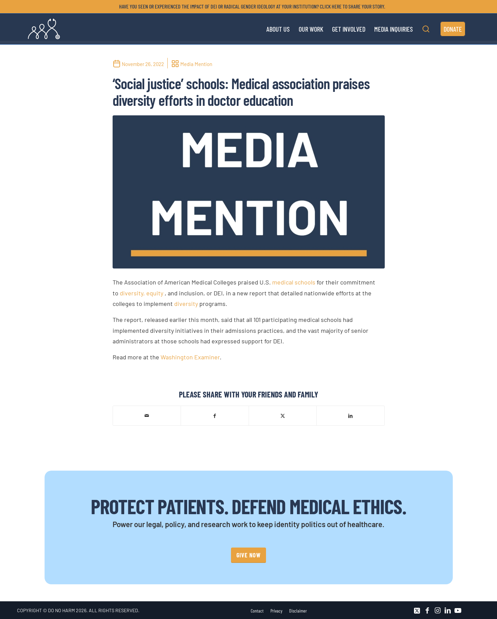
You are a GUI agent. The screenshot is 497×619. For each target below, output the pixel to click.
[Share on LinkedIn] (350, 415)
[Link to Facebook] (427, 610)
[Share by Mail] (147, 415)
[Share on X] (283, 415)
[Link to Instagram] (437, 610)
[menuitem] (250, 6)
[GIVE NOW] (248, 555)
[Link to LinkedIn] (448, 610)
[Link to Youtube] (458, 610)
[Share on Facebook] (215, 415)
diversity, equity (141, 293)
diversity (186, 303)
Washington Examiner (190, 357)
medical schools (293, 282)
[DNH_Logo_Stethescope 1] (44, 29)
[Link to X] (417, 610)
